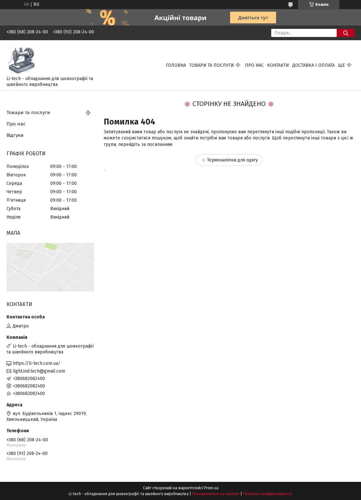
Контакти (278, 65)
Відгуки (15, 135)
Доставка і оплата (313, 65)
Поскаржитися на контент (215, 494)
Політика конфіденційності (267, 494)
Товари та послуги (211, 65)
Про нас (254, 65)
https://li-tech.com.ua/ (36, 363)
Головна (176, 65)
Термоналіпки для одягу (232, 160)
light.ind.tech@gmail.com (39, 371)
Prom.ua (211, 488)
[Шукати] (346, 33)
